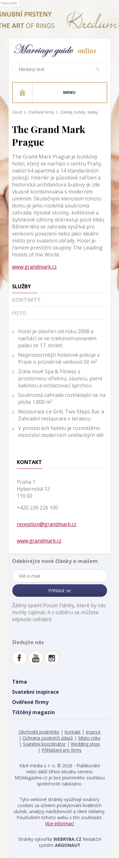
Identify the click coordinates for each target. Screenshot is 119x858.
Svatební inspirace (35, 691)
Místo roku (89, 738)
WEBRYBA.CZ (67, 839)
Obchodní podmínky (38, 732)
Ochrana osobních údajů (48, 738)
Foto (19, 313)
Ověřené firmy (41, 112)
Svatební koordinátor (44, 744)
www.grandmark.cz (34, 266)
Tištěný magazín (33, 712)
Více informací (59, 823)
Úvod (17, 112)
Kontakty (26, 299)
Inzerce (93, 732)
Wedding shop (85, 744)
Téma (19, 681)
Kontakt (72, 732)
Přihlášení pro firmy (62, 750)
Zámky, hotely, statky (79, 112)
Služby (21, 286)
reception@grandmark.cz (46, 524)
